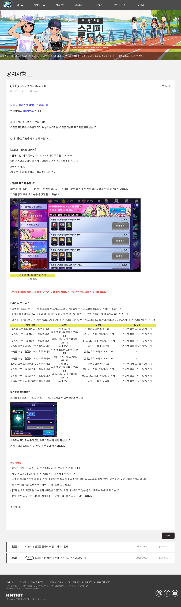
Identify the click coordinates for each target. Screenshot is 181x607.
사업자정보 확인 (83, 586)
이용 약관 (22, 582)
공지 (14, 86)
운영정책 (88, 582)
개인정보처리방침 (56, 582)
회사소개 (9, 582)
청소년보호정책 (74, 582)
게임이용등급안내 (37, 582)
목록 (168, 535)
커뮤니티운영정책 (103, 582)
